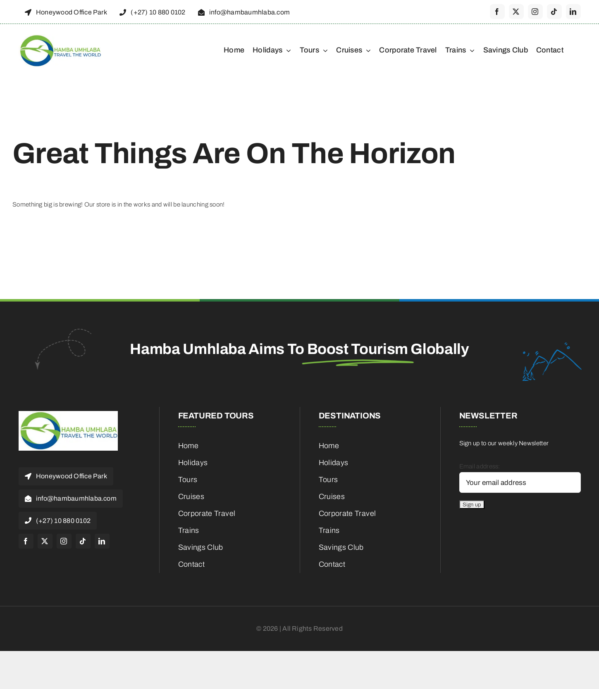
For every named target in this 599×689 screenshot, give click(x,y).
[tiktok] (554, 11)
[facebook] (497, 11)
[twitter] (516, 11)
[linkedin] (573, 11)
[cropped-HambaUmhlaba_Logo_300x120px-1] (60, 37)
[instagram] (535, 11)
